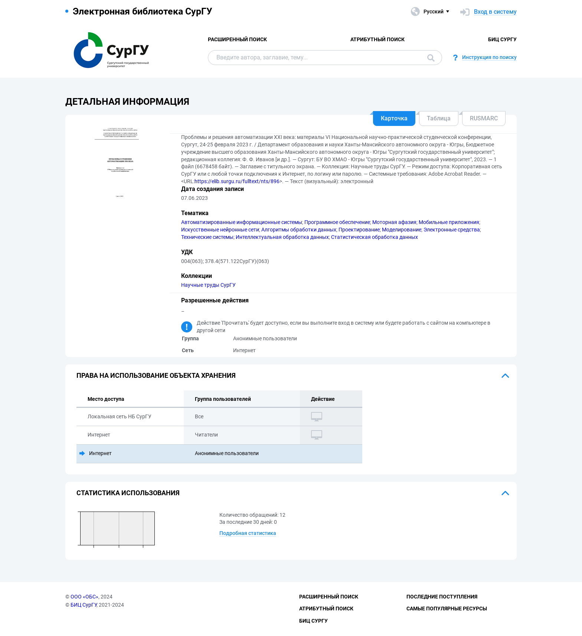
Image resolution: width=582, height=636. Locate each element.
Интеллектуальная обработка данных (282, 237)
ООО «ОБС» (84, 597)
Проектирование (359, 230)
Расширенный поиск (237, 39)
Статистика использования (128, 493)
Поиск (431, 58)
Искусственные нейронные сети (220, 230)
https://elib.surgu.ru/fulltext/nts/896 (236, 181)
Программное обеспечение (337, 222)
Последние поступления (441, 597)
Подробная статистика (247, 533)
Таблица (439, 118)
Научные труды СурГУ (208, 285)
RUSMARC (484, 118)
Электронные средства (452, 230)
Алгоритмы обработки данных (298, 230)
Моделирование (401, 230)
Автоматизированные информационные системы (241, 222)
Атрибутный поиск (377, 39)
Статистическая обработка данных (374, 237)
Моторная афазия (394, 222)
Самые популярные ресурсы (446, 608)
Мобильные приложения (449, 222)
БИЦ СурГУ (502, 39)
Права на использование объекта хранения (156, 375)
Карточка (394, 118)
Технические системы (207, 237)
